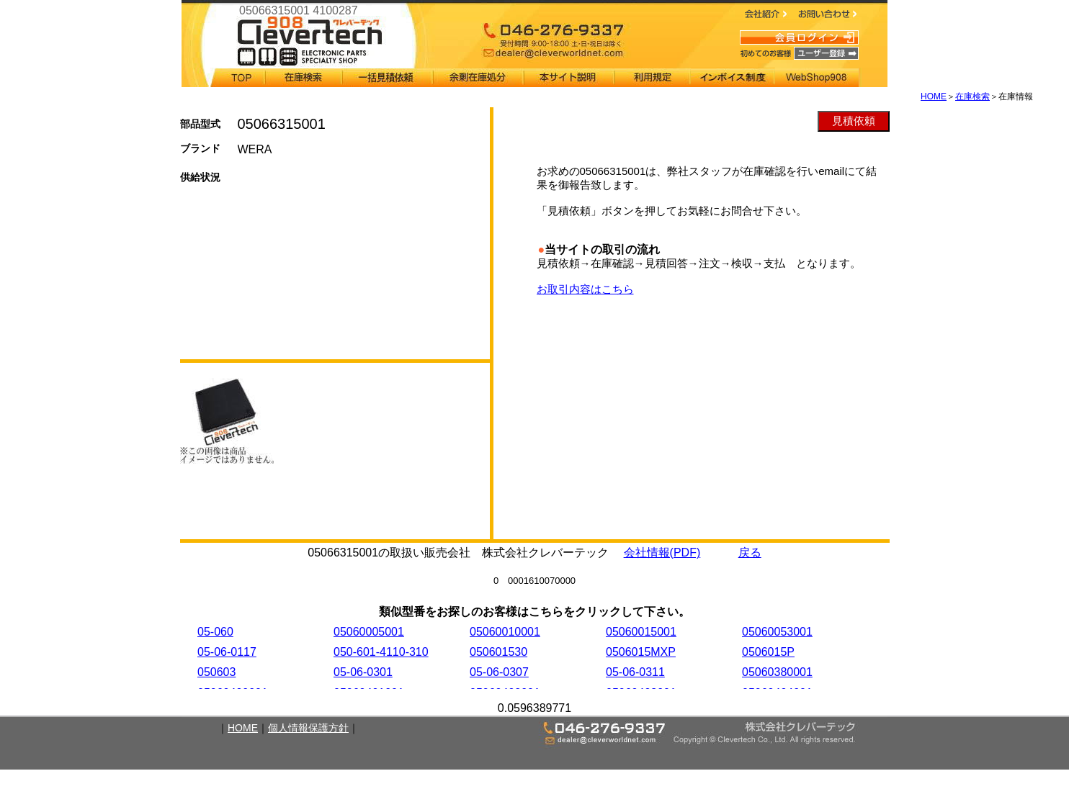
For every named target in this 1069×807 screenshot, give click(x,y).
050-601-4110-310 (381, 652)
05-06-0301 (363, 672)
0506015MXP (641, 652)
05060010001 (505, 632)
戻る (749, 552)
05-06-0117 (226, 652)
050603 (216, 672)
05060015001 (641, 632)
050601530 (498, 652)
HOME (934, 96)
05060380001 (777, 672)
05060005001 (369, 632)
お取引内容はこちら (585, 289)
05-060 (215, 632)
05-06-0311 (635, 672)
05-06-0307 (499, 672)
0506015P (768, 652)
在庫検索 (972, 96)
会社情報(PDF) (662, 552)
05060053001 (777, 632)
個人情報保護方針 (308, 728)
